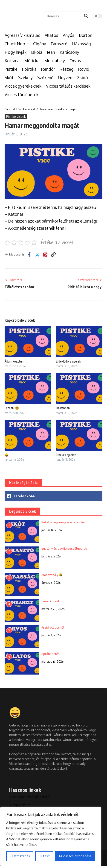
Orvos (75, 60)
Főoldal (10, 109)
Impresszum (19, 805)
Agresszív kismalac (22, 35)
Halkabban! (63, 408)
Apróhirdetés (50, 654)
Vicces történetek (21, 94)
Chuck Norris (17, 43)
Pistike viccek (27, 109)
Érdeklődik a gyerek (68, 361)
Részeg (67, 69)
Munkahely (54, 60)
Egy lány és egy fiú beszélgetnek (64, 548)
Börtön (85, 35)
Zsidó (82, 77)
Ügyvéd (65, 77)
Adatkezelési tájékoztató (29, 797)
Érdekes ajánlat (66, 455)
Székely (25, 77)
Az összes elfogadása (75, 856)
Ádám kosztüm (14, 361)
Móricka (32, 60)
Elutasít (44, 856)
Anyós (68, 35)
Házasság (81, 43)
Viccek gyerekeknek (23, 86)
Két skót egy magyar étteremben (64, 522)
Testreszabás (20, 856)
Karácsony (69, 52)
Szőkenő (45, 77)
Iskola (36, 52)
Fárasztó (59, 43)
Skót (9, 77)
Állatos (51, 35)
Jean (51, 52)
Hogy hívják (15, 52)
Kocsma (12, 60)
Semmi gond (50, 601)
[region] (50, 836)
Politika (29, 69)
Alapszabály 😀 (52, 575)
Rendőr (48, 69)
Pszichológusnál (52, 627)
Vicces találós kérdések (68, 86)
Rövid (83, 69)
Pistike (11, 69)
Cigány (39, 43)
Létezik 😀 (12, 408)
